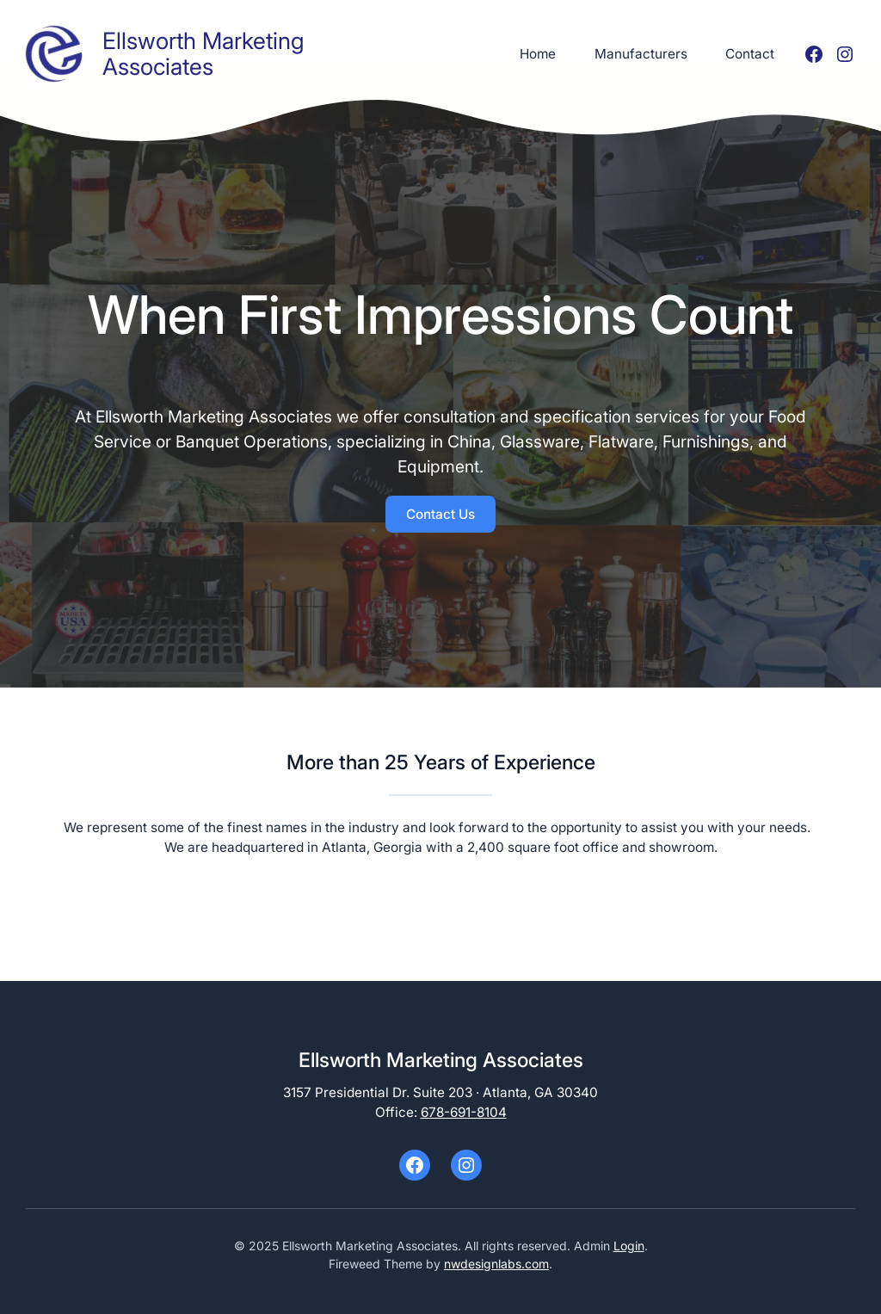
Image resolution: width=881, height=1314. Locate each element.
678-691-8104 (464, 1112)
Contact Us (440, 514)
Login (628, 1245)
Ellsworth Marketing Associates (203, 53)
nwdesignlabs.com (496, 1263)
